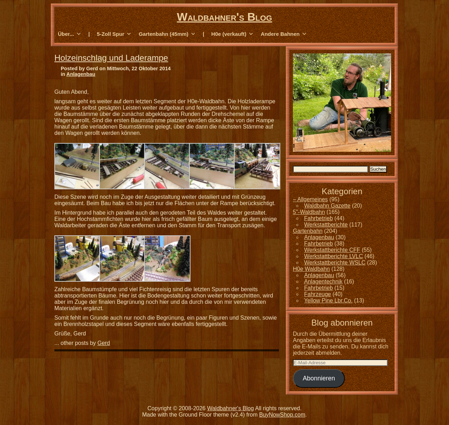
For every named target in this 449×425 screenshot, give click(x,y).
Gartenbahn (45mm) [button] (167, 34)
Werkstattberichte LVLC (333, 256)
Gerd (104, 343)
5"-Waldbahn (309, 212)
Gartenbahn (308, 231)
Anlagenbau (80, 74)
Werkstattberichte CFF (332, 250)
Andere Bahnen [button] (284, 34)
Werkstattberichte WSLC (335, 263)
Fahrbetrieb (318, 218)
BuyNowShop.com (282, 415)
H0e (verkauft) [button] (232, 34)
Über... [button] (69, 34)
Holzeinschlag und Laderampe (111, 58)
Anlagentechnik (323, 282)
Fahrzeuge (317, 294)
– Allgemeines (310, 199)
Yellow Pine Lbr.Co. (328, 300)
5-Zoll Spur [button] (114, 34)
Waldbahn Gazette (327, 206)
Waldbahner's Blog (224, 17)
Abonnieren (319, 378)
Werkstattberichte (326, 225)
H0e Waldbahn (311, 269)
